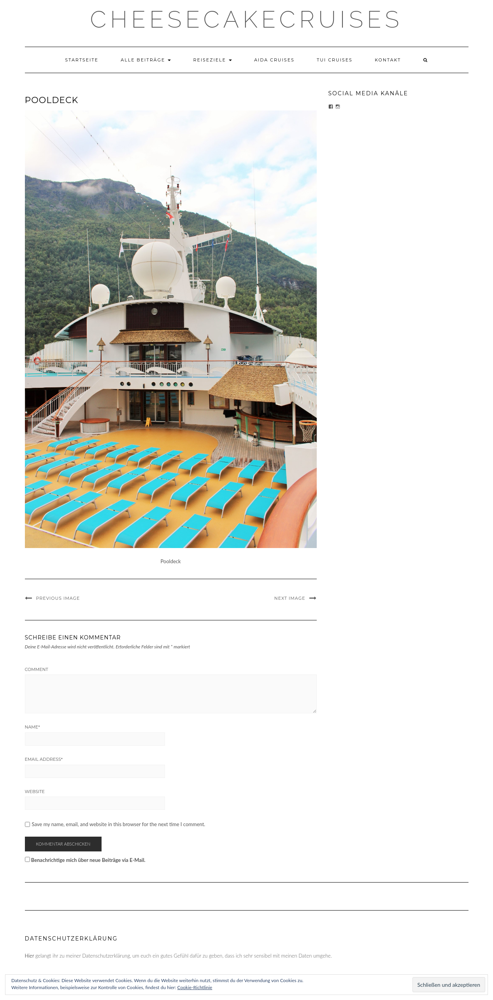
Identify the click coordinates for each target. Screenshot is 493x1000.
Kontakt (388, 60)
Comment (36, 669)
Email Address (44, 759)
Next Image (289, 598)
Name (32, 727)
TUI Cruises (335, 60)
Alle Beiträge (146, 60)
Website (35, 791)
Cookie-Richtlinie (194, 987)
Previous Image (58, 598)
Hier (29, 956)
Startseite (81, 60)
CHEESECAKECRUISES (246, 19)
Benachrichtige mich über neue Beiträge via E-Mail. (88, 860)
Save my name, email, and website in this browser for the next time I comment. (118, 824)
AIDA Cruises (274, 60)
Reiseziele (212, 60)
